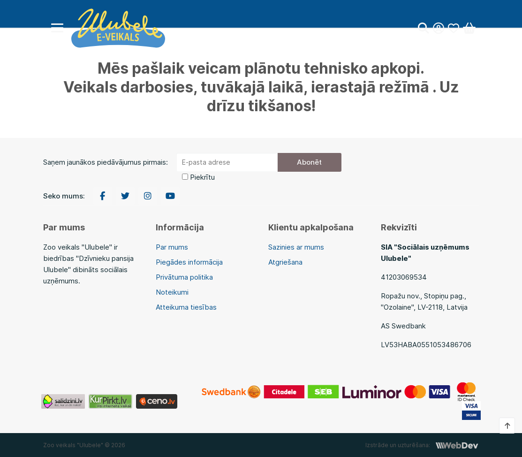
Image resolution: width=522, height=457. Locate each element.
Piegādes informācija (189, 262)
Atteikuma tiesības (186, 307)
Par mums (172, 247)
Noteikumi (172, 292)
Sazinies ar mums (296, 247)
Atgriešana (285, 262)
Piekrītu (202, 177)
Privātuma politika (184, 277)
